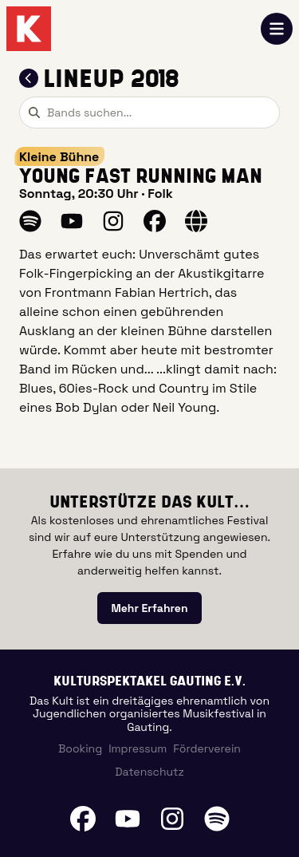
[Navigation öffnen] (277, 29)
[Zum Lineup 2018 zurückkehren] (28, 78)
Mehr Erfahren (149, 608)
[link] (149, 608)
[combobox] (149, 112)
